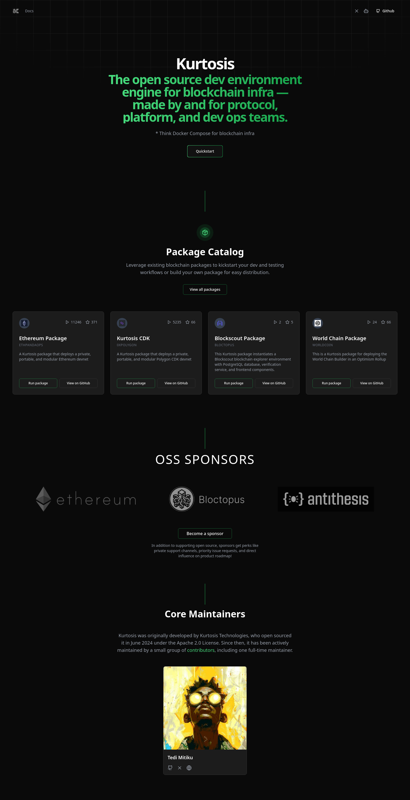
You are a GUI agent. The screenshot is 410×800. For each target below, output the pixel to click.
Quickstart (205, 151)
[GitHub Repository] (385, 11)
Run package (38, 383)
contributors (201, 650)
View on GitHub (78, 383)
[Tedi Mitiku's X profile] (179, 767)
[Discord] (366, 11)
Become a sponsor (205, 533)
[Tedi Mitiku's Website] (189, 767)
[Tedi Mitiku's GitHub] (170, 767)
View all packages (205, 289)
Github (385, 10)
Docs (29, 10)
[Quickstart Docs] (205, 151)
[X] (356, 11)
